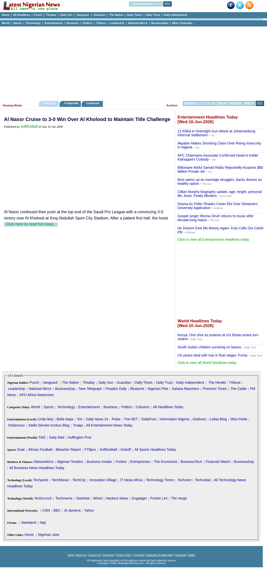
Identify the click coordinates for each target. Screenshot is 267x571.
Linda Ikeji (45, 419)
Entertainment (54, 23)
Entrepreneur (140, 462)
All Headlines (21, 14)
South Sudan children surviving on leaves (209, 347)
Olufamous (16, 425)
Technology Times (160, 480)
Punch (38, 14)
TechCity (79, 480)
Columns (142, 407)
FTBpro (90, 450)
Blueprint (137, 389)
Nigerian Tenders (70, 462)
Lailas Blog (218, 419)
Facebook (180, 555)
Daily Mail (56, 437)
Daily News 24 (97, 419)
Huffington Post (79, 437)
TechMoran (60, 480)
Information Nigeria (174, 419)
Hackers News (117, 498)
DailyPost (149, 419)
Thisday (51, 14)
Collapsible (71, 103)
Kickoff (125, 450)
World (5, 23)
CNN (46, 510)
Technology (33, 23)
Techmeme (64, 498)
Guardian (99, 14)
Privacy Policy (123, 555)
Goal (21, 450)
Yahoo (89, 510)
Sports (17, 23)
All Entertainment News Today (109, 425)
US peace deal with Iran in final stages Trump (212, 355)
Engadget (139, 498)
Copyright (139, 555)
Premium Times (215, 389)
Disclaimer (108, 555)
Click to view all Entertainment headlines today (213, 239)
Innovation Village (103, 480)
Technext (184, 480)
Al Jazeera (72, 510)
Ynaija (78, 425)
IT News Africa (131, 480)
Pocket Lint (158, 498)
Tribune (101, 23)
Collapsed (93, 103)
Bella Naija (65, 419)
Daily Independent (175, 14)
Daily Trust (153, 14)
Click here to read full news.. (31, 224)
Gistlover (199, 419)
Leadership (117, 23)
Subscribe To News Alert (159, 555)
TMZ (42, 437)
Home (5, 14)
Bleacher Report (68, 450)
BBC (56, 510)
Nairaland (28, 522)
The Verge (179, 498)
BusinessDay (159, 23)
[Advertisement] (131, 62)
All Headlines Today (168, 407)
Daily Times (134, 14)
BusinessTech (191, 462)
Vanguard (82, 14)
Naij (43, 522)
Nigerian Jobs (48, 535)
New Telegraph (90, 389)
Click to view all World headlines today (207, 363)
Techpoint (40, 480)
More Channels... (183, 23)
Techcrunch (43, 498)
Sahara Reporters (185, 389)
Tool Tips (50, 103)
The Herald (217, 382)
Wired (97, 498)
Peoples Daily (116, 389)
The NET (131, 419)
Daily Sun (66, 14)
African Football (40, 450)
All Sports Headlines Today (155, 450)
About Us (81, 555)
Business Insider (99, 462)
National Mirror (138, 23)
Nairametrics (44, 462)
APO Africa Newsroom (36, 395)
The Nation (116, 14)
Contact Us (94, 555)
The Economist (165, 462)
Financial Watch (218, 462)
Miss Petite (238, 419)
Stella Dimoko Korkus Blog (48, 425)
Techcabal (202, 480)
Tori (80, 419)
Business (73, 23)
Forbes (121, 462)
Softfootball (29, 126)
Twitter (191, 555)
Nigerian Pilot (158, 389)
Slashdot (82, 498)
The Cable (238, 389)
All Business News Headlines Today (36, 468)
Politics (87, 23)
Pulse (116, 419)
